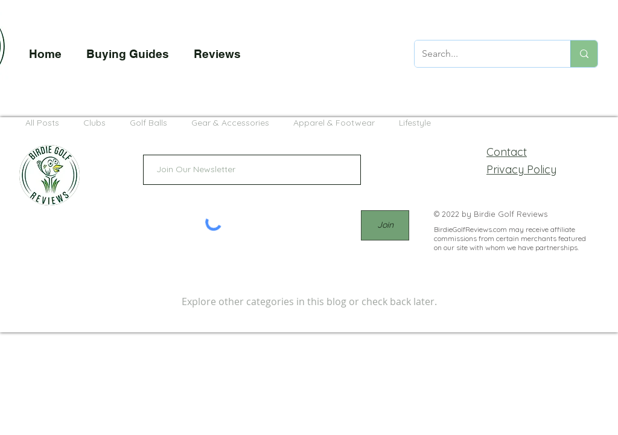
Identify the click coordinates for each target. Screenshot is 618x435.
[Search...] (483, 53)
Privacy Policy (521, 169)
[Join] (385, 225)
